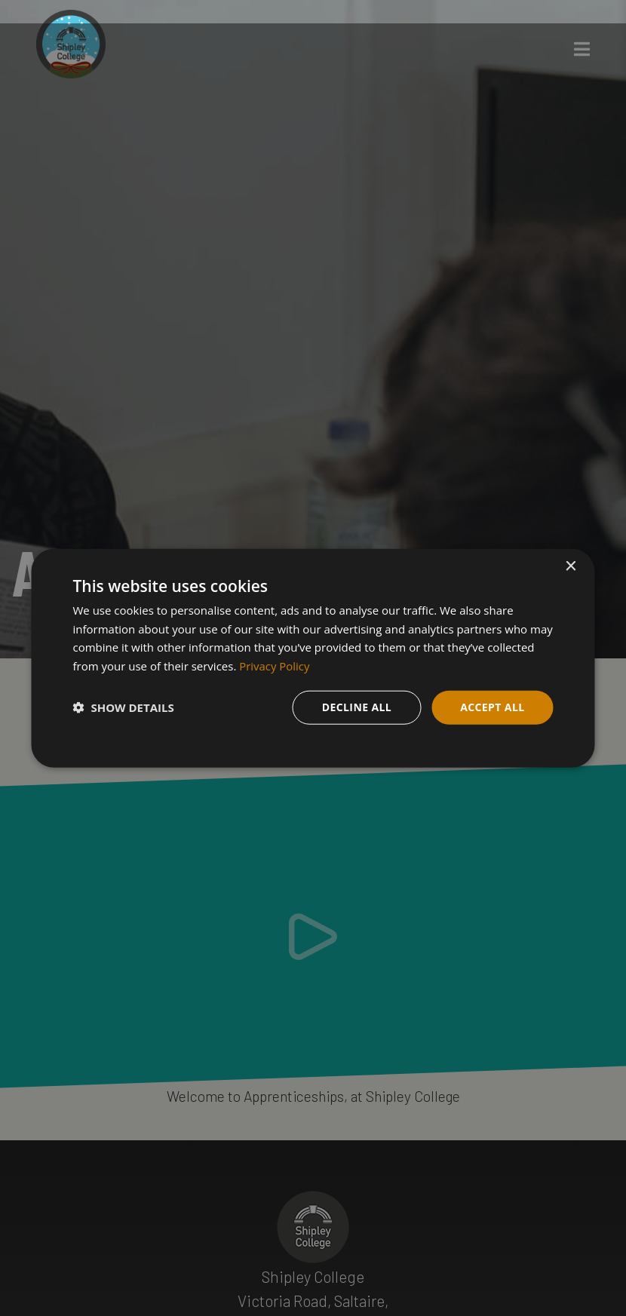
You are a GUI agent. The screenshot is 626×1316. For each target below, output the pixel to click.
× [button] (570, 566)
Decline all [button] (356, 707)
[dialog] (313, 658)
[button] (123, 707)
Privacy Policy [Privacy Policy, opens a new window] (274, 665)
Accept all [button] (492, 707)
